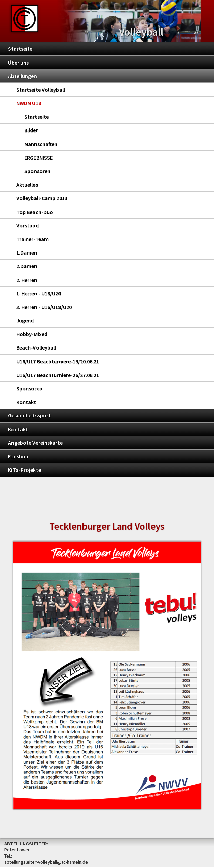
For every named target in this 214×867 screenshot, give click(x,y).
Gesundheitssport (29, 415)
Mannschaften (40, 144)
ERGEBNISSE (38, 157)
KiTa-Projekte (24, 469)
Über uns (18, 62)
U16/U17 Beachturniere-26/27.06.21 (57, 374)
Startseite (20, 48)
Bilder (31, 130)
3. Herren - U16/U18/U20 (44, 307)
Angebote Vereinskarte (35, 442)
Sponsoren (37, 171)
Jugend (25, 320)
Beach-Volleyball (36, 347)
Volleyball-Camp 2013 (41, 198)
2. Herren (26, 279)
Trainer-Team (32, 239)
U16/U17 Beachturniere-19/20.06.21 (57, 361)
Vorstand (27, 225)
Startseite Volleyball (40, 89)
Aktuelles (27, 184)
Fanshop (18, 456)
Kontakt (26, 402)
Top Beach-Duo (34, 212)
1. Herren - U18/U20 (38, 293)
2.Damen (26, 266)
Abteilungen (22, 76)
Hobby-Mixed (31, 334)
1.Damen (26, 252)
